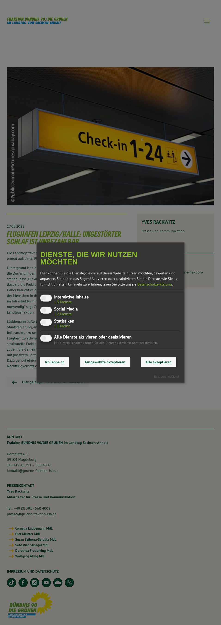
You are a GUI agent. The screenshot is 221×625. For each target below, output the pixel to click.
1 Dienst (62, 325)
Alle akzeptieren (158, 362)
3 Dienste (63, 301)
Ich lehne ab (54, 362)
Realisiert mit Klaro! (166, 376)
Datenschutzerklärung (154, 284)
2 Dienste (63, 313)
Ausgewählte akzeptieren (105, 362)
